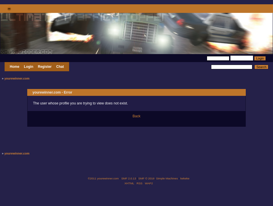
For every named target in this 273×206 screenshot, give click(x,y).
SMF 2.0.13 (128, 178)
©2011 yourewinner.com (103, 178)
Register (45, 67)
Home (14, 67)
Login (28, 67)
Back (136, 116)
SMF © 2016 (147, 178)
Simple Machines (167, 178)
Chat (60, 67)
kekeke (185, 178)
